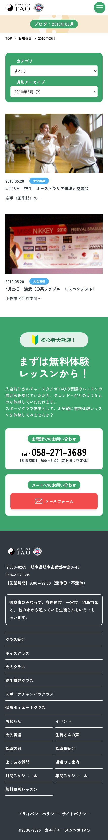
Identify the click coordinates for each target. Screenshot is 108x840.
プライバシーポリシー (38, 814)
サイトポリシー (76, 814)
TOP (8, 38)
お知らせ (25, 38)
